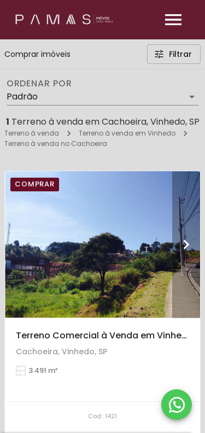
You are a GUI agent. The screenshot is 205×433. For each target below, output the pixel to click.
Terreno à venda (31, 133)
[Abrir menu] (173, 19)
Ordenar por (39, 83)
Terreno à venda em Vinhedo (127, 133)
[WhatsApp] (176, 404)
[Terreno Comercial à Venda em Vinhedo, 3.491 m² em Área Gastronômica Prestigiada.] (102, 244)
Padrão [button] (22, 96)
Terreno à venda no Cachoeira (55, 143)
